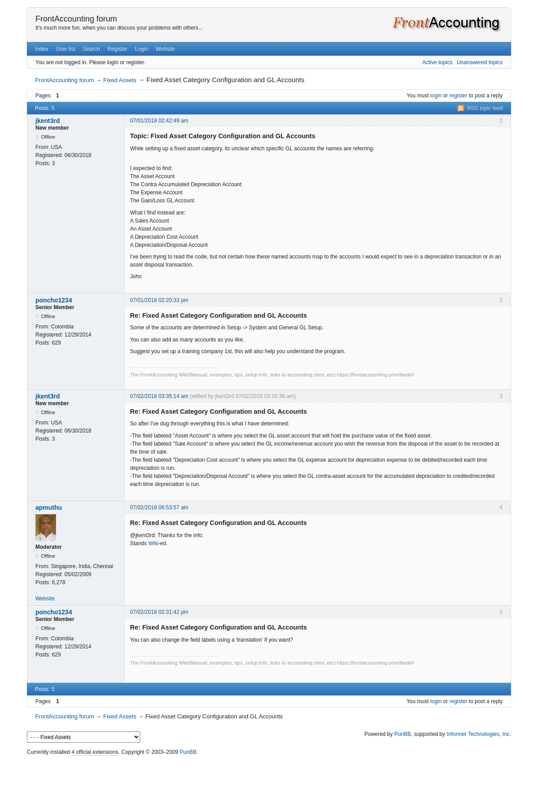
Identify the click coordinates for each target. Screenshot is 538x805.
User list (65, 49)
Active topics (437, 62)
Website (165, 49)
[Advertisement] (269, 778)
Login (141, 49)
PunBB (402, 734)
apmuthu (48, 507)
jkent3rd (47, 120)
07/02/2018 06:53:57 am (159, 507)
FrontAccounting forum (76, 18)
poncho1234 (53, 300)
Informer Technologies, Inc (478, 734)
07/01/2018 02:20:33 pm (159, 300)
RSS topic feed (485, 108)
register (458, 95)
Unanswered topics (480, 62)
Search (91, 49)
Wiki (153, 543)
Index (41, 49)
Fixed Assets (119, 80)
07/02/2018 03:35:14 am (159, 396)
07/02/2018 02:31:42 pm (159, 612)
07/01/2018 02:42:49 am (159, 121)
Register (117, 49)
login (436, 95)
